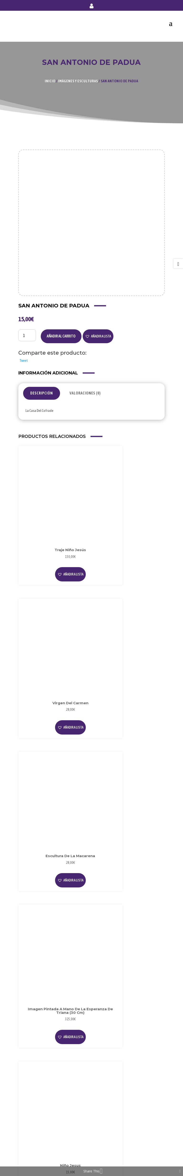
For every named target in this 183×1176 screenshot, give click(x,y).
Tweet (24, 355)
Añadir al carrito (61, 330)
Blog (25, 1048)
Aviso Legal (30, 1079)
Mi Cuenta (29, 1125)
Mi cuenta (91, 7)
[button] (98, 330)
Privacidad (30, 1086)
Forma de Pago (33, 1133)
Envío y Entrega (33, 1141)
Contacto (29, 1149)
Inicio (50, 81)
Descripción (41, 387)
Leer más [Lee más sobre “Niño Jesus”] (53, 767)
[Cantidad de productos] (27, 330)
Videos (27, 1056)
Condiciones (31, 1102)
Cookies (28, 1094)
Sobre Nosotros (34, 1040)
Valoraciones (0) (85, 387)
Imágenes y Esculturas (78, 81)
